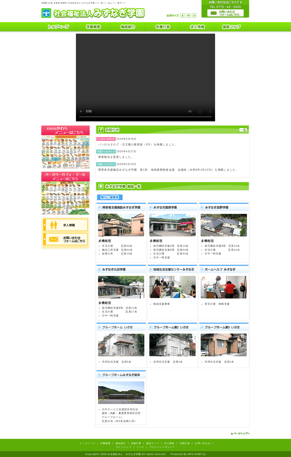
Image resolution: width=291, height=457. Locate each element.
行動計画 (185, 443)
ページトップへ (240, 433)
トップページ (58, 27)
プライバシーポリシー (162, 447)
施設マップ (231, 27)
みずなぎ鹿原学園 (172, 206)
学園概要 (93, 27)
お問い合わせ (202, 443)
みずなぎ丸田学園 (121, 268)
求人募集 (169, 443)
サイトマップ (123, 447)
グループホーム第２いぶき (172, 326)
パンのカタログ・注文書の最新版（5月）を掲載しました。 (138, 144)
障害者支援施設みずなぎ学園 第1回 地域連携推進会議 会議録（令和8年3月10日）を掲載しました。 (168, 169)
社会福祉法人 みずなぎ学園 (93, 13)
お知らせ (172, 129)
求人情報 (197, 27)
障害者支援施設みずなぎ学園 (121, 206)
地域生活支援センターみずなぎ (172, 268)
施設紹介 (128, 27)
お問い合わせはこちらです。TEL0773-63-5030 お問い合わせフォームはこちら (225, 9)
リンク (140, 447)
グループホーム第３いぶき (224, 326)
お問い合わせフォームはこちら (65, 239)
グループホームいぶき (121, 326)
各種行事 (162, 27)
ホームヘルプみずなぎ (224, 268)
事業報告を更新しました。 (116, 157)
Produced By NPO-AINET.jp (188, 454)
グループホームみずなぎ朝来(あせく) (121, 374)
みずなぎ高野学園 (224, 206)
